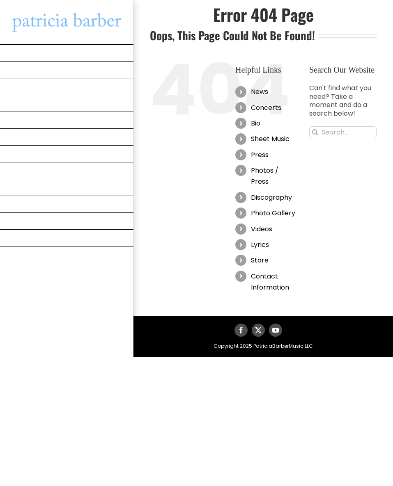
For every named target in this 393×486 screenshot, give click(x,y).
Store (260, 260)
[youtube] (275, 330)
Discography (271, 197)
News (259, 91)
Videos (261, 229)
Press (260, 155)
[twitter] (258, 330)
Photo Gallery (273, 213)
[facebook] (241, 330)
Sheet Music (270, 139)
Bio (255, 123)
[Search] (315, 132)
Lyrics (260, 244)
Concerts (266, 107)
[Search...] (343, 132)
